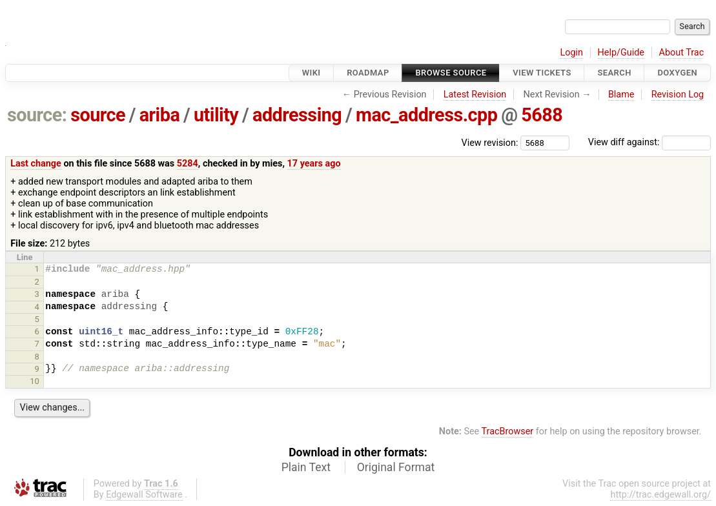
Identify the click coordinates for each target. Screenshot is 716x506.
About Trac (681, 52)
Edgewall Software (144, 494)
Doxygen (677, 72)
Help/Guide (621, 52)
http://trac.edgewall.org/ (660, 494)
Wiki (311, 72)
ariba (159, 115)
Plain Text (306, 467)
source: (37, 115)
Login (571, 52)
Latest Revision (475, 94)
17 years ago (314, 163)
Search (614, 72)
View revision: (490, 142)
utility (216, 115)
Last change (35, 163)
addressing (297, 115)
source (97, 115)
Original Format (396, 467)
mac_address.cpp (426, 115)
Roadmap (368, 72)
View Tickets (542, 72)
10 (34, 381)
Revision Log (677, 94)
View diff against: (649, 142)
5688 (541, 115)
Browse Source (450, 72)
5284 (187, 163)
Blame (621, 94)
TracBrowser (508, 431)
